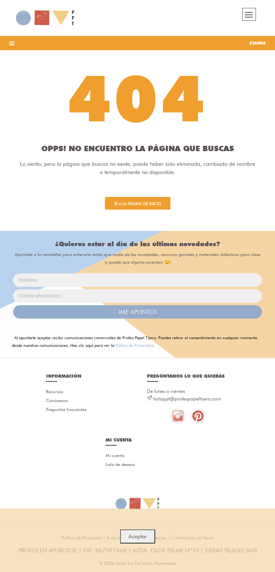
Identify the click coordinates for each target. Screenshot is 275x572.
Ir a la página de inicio (137, 203)
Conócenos (57, 400)
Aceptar (137, 536)
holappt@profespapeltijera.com (187, 399)
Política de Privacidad (134, 345)
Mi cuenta (115, 455)
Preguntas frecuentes (66, 409)
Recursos (54, 391)
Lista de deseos (120, 464)
